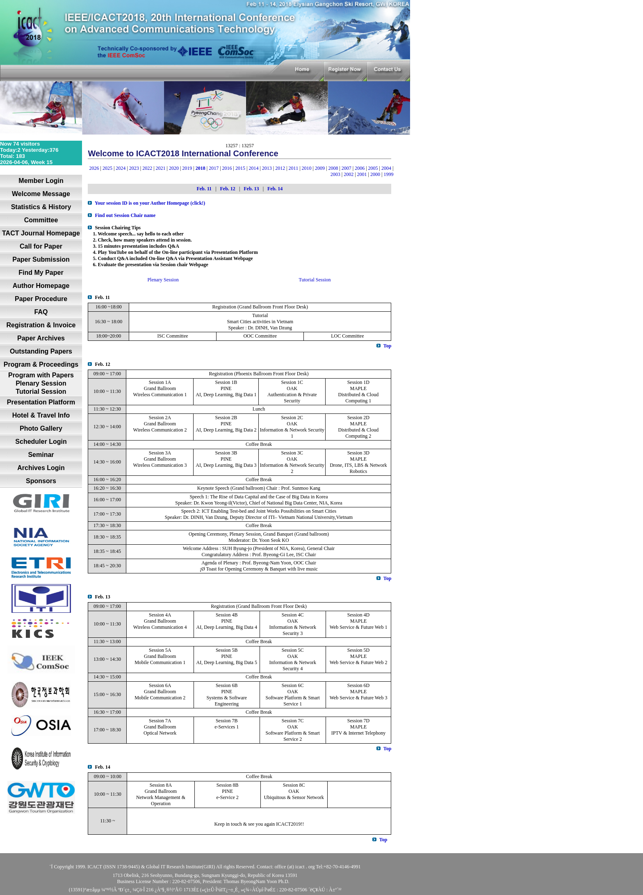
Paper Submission (41, 259)
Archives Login (41, 467)
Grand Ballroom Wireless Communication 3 (160, 462)
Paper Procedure (41, 298)
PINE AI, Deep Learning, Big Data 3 (226, 462)
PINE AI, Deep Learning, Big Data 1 (226, 391)
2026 (94, 168)
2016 (227, 168)
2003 (335, 174)
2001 (362, 174)
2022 (147, 168)
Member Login (40, 180)
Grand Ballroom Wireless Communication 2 (160, 427)
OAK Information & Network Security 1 (292, 430)
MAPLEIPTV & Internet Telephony (358, 730)
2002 (348, 174)
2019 (187, 168)
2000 (375, 174)
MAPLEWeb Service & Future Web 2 (359, 659)
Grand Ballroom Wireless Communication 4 (160, 624)
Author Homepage (41, 285)
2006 (360, 168)
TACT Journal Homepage (41, 233)
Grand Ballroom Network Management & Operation (160, 797)
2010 (307, 168)
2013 (267, 168)
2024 (120, 168)
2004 (386, 168)
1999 (388, 174)
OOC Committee (260, 336)
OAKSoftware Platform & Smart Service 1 (293, 698)
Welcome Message (41, 193)
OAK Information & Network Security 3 (292, 627)
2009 (320, 168)
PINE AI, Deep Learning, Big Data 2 (226, 427)
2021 (161, 168)
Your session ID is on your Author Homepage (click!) (150, 203)
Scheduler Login (40, 441)
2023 (134, 168)
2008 (333, 168)
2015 (240, 168)
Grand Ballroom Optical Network (160, 730)
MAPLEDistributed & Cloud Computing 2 (358, 430)
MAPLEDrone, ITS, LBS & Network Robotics (358, 465)
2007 (346, 168)
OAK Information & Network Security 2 (292, 465)
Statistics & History (41, 206)
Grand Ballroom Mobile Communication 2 (160, 695)
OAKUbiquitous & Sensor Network (294, 794)
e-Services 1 (226, 727)
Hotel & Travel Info (41, 415)
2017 (214, 168)
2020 (174, 168)
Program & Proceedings (41, 364)
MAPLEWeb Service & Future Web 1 (359, 624)
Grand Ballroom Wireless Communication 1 (160, 391)
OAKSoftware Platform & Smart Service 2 (293, 733)
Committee (41, 220)
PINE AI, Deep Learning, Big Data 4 (226, 624)
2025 (107, 168)
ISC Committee (172, 336)
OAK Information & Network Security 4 (292, 662)
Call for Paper (41, 246)
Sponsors (41, 480)
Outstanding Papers (41, 351)
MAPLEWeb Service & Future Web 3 (359, 695)
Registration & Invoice (41, 325)
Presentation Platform (41, 402)
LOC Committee (347, 336)
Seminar (41, 454)
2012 (280, 168)
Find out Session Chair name (125, 215)
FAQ (41, 311)
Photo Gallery (41, 428)
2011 (294, 168)
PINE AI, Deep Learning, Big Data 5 (226, 659)
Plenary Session (41, 383)
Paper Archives (41, 338)
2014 (253, 168)
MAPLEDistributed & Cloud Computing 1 (358, 395)
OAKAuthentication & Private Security (292, 395)
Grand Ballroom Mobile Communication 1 (160, 659)
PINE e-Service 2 (227, 794)
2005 (373, 168)
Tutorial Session (41, 391)
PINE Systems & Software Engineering (226, 698)
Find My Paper (40, 272)
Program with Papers (41, 375)
